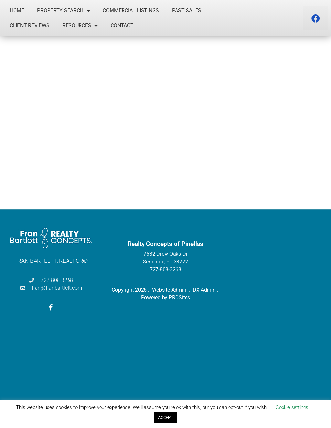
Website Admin (169, 290)
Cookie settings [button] (292, 407)
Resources (80, 25)
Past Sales (186, 10)
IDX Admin (203, 290)
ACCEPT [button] (165, 417)
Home (17, 10)
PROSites (179, 297)
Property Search (63, 10)
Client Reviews (29, 25)
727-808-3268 (165, 269)
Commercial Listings (131, 10)
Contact (122, 25)
